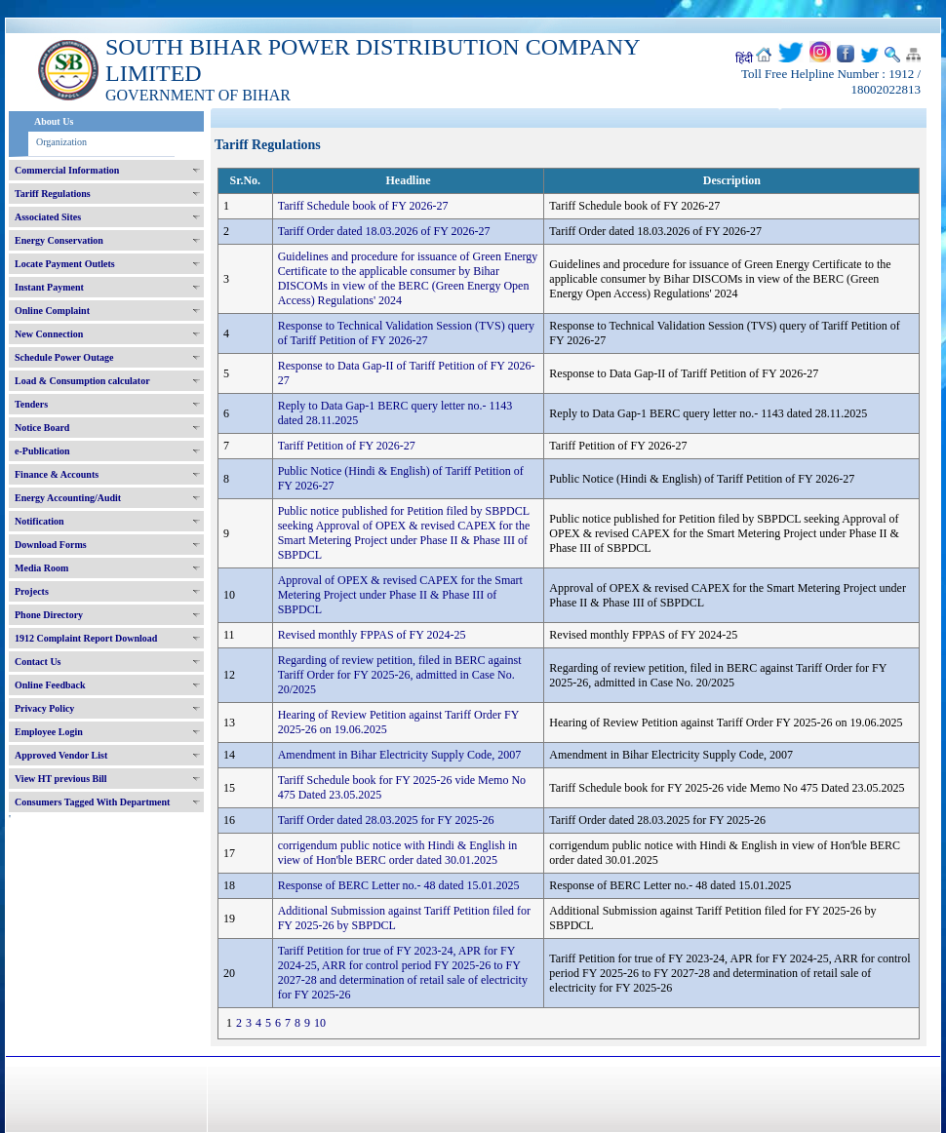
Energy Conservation (59, 240)
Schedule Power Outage (64, 357)
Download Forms (51, 544)
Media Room (41, 568)
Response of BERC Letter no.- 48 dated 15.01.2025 (399, 885)
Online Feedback (50, 685)
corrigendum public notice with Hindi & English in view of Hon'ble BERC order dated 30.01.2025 (398, 853)
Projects (32, 591)
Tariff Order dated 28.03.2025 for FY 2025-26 (386, 820)
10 (320, 1023)
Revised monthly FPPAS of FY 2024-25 (372, 635)
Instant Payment (49, 287)
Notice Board (42, 427)
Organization (61, 142)
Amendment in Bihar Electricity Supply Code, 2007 (400, 755)
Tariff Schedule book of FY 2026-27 (363, 206)
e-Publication (42, 451)
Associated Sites (48, 217)
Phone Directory (49, 614)
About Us (53, 121)
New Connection (49, 334)
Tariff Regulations (53, 193)
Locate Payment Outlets (65, 263)
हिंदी (744, 58)
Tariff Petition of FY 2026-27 (346, 445)
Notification (39, 521)
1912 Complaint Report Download (86, 638)
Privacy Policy (44, 708)
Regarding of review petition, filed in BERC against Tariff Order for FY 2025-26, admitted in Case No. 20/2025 (400, 674)
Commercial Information (67, 170)
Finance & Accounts (57, 474)
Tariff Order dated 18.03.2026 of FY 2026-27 (384, 231)
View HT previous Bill (61, 778)
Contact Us (38, 661)
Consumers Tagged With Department (92, 802)
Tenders (31, 404)
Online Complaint (52, 310)
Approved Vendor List (61, 755)
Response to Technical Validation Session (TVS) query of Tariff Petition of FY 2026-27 (406, 333)
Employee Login (49, 731)
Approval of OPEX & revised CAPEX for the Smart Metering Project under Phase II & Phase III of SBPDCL (400, 594)
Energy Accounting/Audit (68, 497)
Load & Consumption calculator (82, 380)
